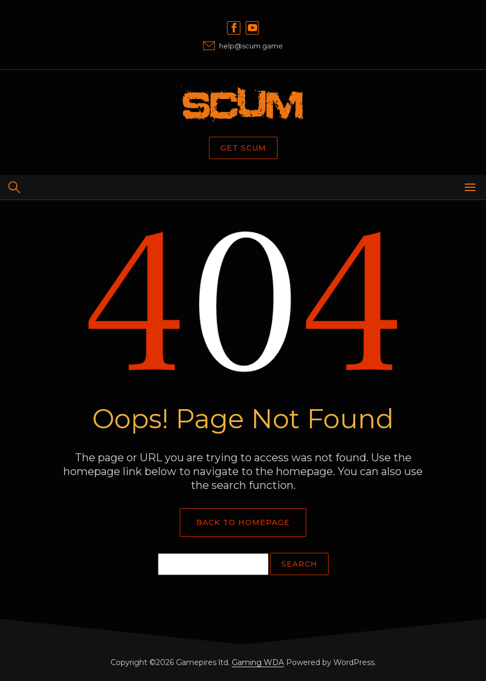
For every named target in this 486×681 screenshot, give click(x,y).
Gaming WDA (258, 662)
